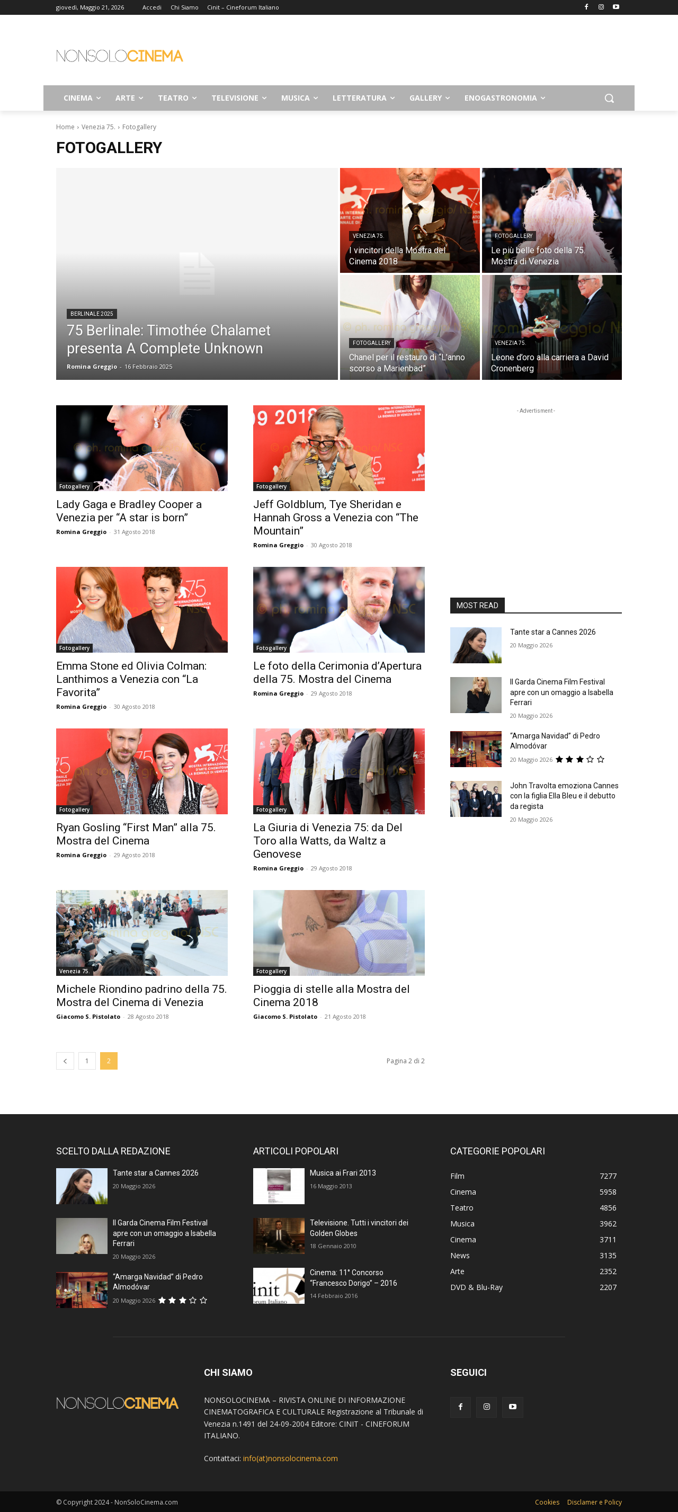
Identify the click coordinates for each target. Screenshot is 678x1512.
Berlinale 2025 (91, 314)
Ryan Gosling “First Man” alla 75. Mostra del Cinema (136, 834)
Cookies (547, 1502)
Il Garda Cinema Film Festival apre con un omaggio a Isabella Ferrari (561, 692)
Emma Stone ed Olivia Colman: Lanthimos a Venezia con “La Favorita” (131, 679)
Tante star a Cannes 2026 (553, 632)
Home (65, 126)
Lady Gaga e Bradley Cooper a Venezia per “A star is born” (129, 511)
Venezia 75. (98, 126)
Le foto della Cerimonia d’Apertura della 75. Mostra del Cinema (337, 673)
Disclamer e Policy (594, 1502)
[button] (609, 98)
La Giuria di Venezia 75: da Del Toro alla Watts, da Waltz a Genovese (328, 840)
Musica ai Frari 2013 (343, 1173)
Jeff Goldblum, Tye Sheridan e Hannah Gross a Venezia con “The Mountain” (335, 517)
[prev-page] (65, 1061)
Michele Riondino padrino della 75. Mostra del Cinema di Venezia (141, 996)
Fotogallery (513, 236)
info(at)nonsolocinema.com (290, 1458)
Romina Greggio (81, 532)
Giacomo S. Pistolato (88, 1016)
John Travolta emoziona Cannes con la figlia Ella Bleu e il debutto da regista (564, 796)
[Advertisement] (418, 53)
